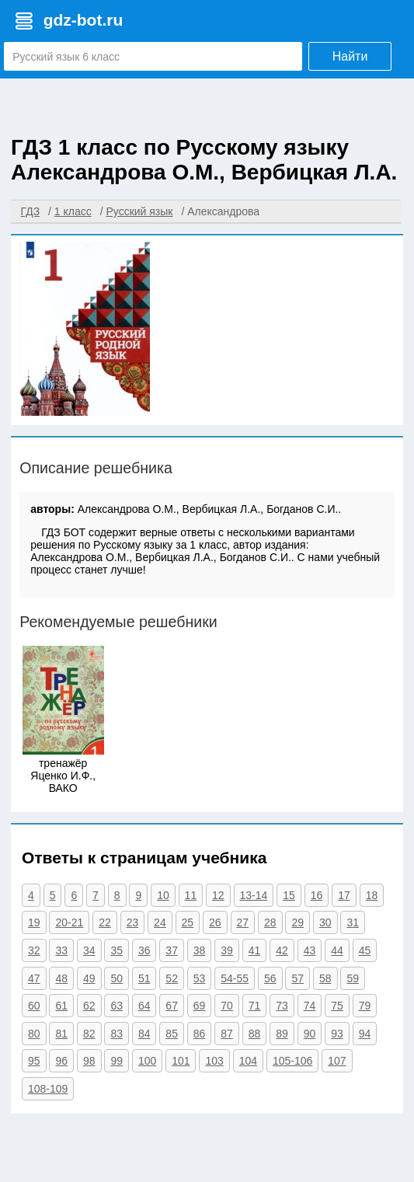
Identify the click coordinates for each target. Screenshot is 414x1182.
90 (310, 1033)
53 (199, 978)
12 (218, 895)
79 (365, 1005)
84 (144, 1033)
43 (310, 950)
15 (289, 895)
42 (282, 950)
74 (310, 1005)
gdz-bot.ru (83, 20)
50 (116, 978)
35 (116, 950)
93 (337, 1033)
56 (270, 978)
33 (61, 950)
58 (325, 978)
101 (181, 1061)
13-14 (254, 895)
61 (61, 1005)
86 (199, 1033)
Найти (350, 56)
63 (116, 1005)
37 (171, 950)
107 (337, 1061)
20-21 (69, 922)
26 (215, 922)
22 (105, 922)
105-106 (292, 1061)
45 (365, 950)
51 (144, 978)
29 (297, 922)
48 (61, 978)
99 (116, 1061)
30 (325, 922)
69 (199, 1005)
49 (89, 978)
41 (255, 950)
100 (147, 1061)
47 (34, 978)
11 (191, 895)
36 (144, 950)
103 (214, 1061)
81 (61, 1033)
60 (34, 1005)
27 (243, 922)
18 (372, 895)
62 (89, 1005)
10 (163, 895)
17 (344, 895)
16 (317, 895)
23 (133, 922)
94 (365, 1033)
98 (89, 1061)
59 (352, 978)
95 (34, 1061)
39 (227, 950)
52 (171, 978)
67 (171, 1005)
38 (199, 950)
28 (270, 922)
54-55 (235, 978)
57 (297, 978)
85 (171, 1033)
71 (255, 1005)
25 (188, 922)
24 (160, 922)
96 (61, 1061)
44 (337, 950)
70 (227, 1005)
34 (89, 950)
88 (255, 1033)
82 (89, 1033)
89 (282, 1033)
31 (352, 922)
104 (248, 1061)
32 (34, 950)
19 (34, 922)
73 (282, 1005)
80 (34, 1033)
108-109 (48, 1089)
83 (116, 1033)
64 (144, 1005)
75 (337, 1005)
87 (227, 1033)
